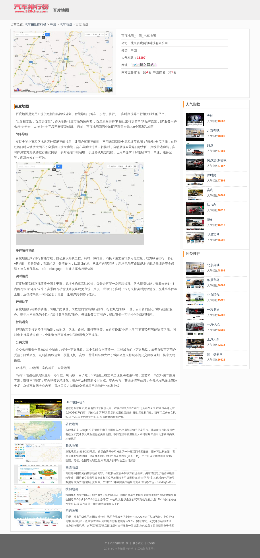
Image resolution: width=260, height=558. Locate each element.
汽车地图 (66, 24)
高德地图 (72, 467)
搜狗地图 (72, 489)
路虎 (210, 145)
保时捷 (211, 175)
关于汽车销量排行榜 (116, 543)
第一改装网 (215, 354)
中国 (53, 24)
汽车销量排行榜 (35, 24)
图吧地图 (72, 511)
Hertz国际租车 (75, 402)
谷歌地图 (72, 424)
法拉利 (211, 205)
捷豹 (210, 219)
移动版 (151, 543)
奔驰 (210, 115)
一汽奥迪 (213, 309)
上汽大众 (213, 339)
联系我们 (138, 543)
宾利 (210, 190)
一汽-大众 (214, 324)
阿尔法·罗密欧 (217, 160)
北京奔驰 (213, 130)
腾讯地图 (72, 445)
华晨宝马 (213, 234)
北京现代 (213, 295)
